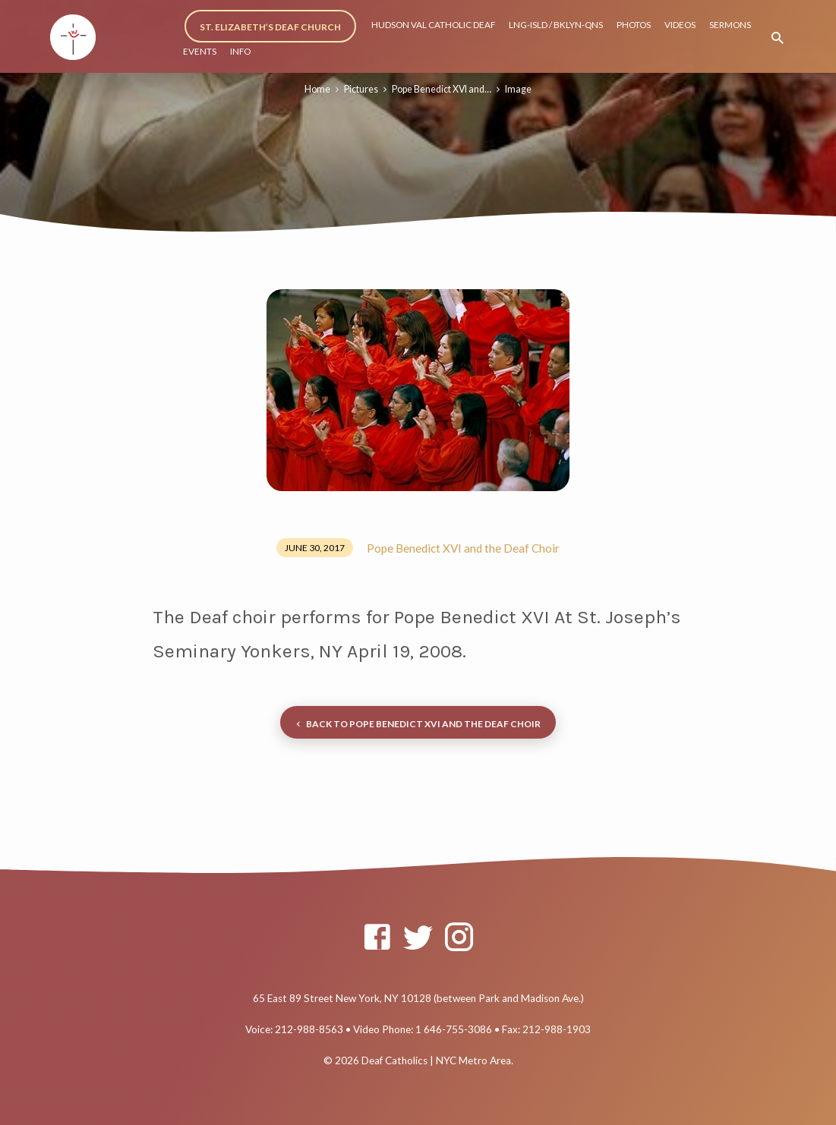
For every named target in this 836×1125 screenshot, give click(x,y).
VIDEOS (680, 24)
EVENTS (199, 51)
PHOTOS (634, 24)
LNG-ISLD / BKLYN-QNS (556, 24)
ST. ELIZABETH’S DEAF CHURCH (270, 27)
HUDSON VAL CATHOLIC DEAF (433, 24)
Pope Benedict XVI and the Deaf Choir (463, 548)
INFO (240, 51)
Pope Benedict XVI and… (441, 89)
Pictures (361, 89)
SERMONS (730, 24)
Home (317, 89)
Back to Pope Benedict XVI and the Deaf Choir (416, 724)
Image (518, 89)
